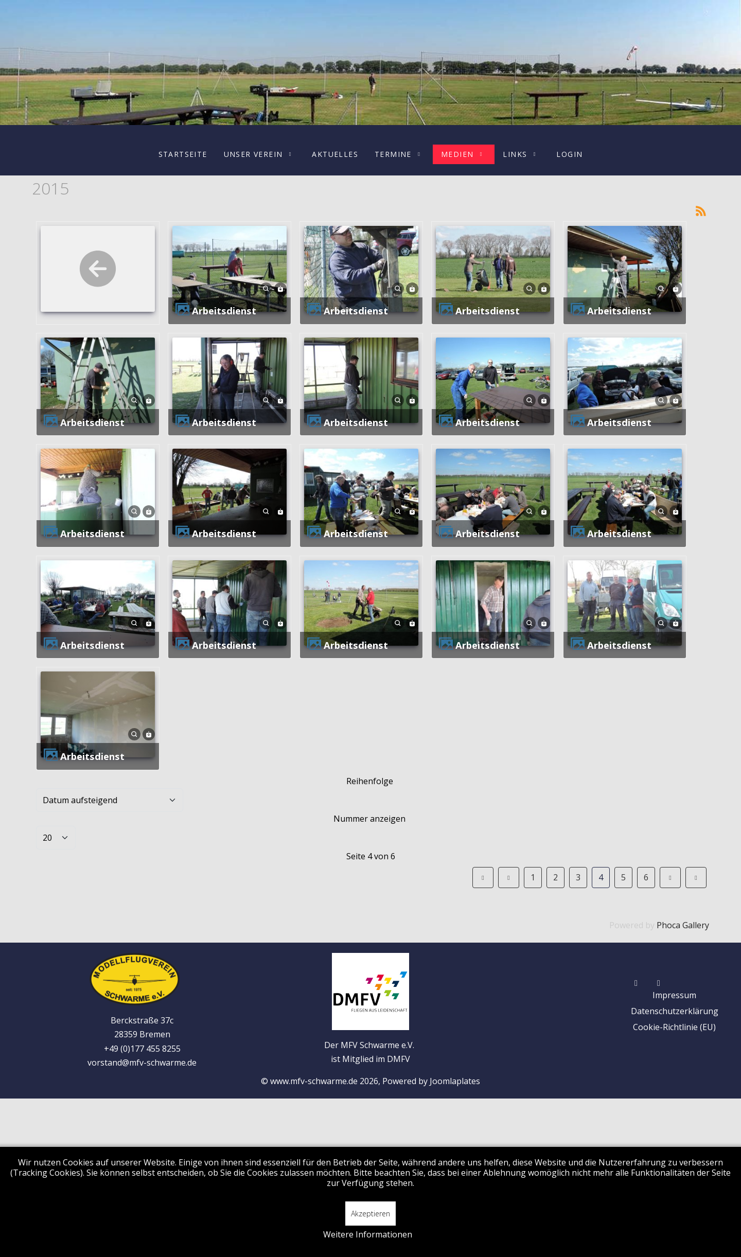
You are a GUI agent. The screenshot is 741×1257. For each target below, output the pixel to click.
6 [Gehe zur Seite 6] (646, 877)
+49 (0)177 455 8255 (142, 1048)
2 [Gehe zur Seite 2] (555, 877)
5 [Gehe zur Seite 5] (623, 877)
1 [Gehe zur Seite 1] (533, 877)
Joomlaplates (455, 1081)
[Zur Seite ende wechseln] (696, 877)
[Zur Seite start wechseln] (482, 877)
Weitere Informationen (367, 1234)
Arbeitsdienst (224, 310)
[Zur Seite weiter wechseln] (670, 877)
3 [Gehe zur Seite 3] (578, 877)
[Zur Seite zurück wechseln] (508, 877)
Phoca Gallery (683, 925)
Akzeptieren (370, 1213)
